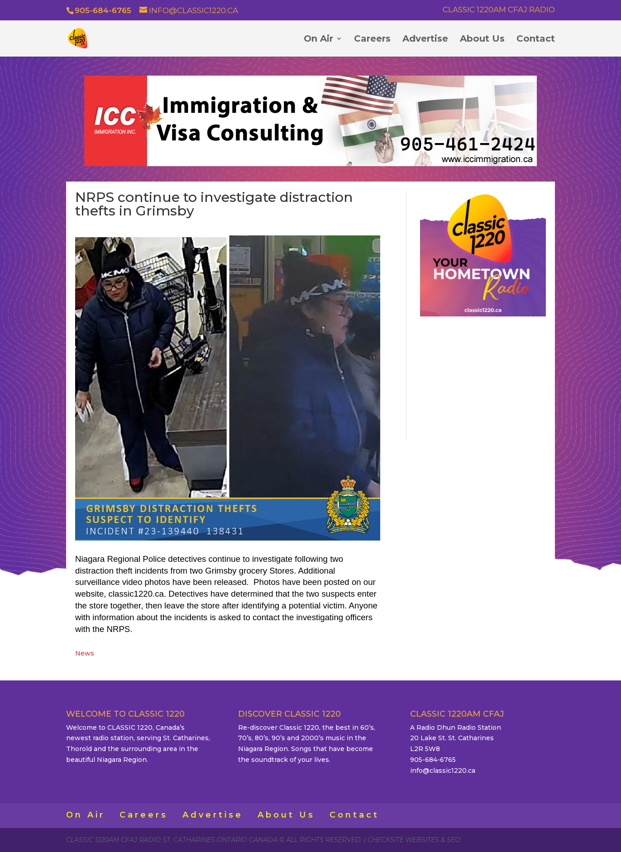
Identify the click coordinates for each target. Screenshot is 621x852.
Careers (372, 39)
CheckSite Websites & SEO (414, 840)
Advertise (425, 39)
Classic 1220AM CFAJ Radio (499, 10)
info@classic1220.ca (442, 770)
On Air (318, 39)
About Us (482, 39)
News (84, 653)
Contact (535, 39)
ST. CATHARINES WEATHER (483, 377)
